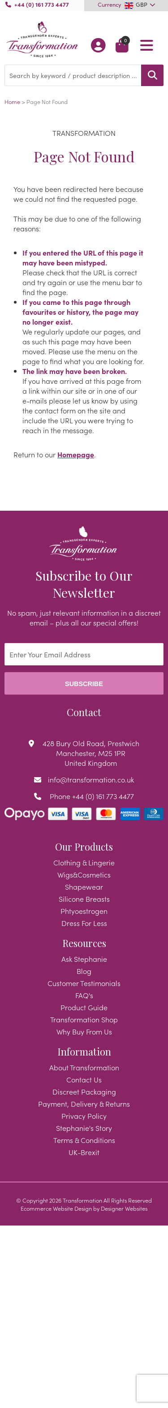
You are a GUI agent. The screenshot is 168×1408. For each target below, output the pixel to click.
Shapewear (84, 886)
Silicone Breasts (84, 899)
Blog (84, 971)
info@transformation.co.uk (91, 779)
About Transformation (84, 1067)
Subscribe (84, 683)
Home (12, 101)
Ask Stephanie (84, 959)
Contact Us (84, 1079)
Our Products (84, 846)
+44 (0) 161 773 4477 (41, 4)
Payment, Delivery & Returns (84, 1103)
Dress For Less (84, 923)
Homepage (75, 454)
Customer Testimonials (84, 983)
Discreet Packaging (84, 1091)
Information (84, 1051)
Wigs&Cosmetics (84, 874)
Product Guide (84, 1007)
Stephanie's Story (84, 1128)
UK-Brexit (84, 1152)
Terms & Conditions (84, 1140)
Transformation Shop (84, 1019)
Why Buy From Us (84, 1031)
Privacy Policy (84, 1116)
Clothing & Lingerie (84, 862)
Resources (84, 943)
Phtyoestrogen (84, 911)
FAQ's (84, 995)
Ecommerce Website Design (56, 1208)
